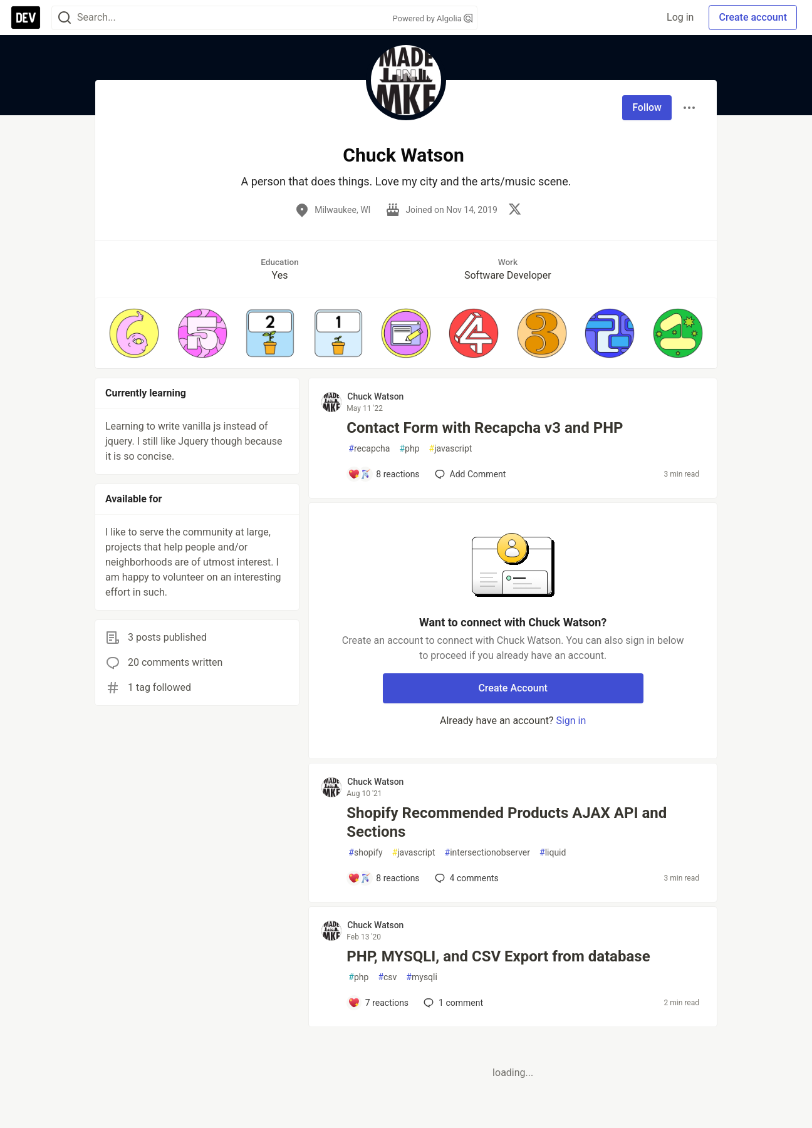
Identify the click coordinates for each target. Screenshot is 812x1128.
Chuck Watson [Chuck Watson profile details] (375, 396)
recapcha (369, 448)
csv (387, 977)
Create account (753, 17)
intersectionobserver (487, 852)
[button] (134, 333)
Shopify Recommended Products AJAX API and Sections (506, 822)
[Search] (64, 17)
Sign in (571, 721)
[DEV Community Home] (25, 17)
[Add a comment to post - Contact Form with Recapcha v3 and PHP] (383, 474)
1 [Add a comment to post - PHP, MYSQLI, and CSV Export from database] (452, 1002)
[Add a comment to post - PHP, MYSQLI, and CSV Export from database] (378, 1002)
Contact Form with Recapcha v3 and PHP (484, 428)
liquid (552, 852)
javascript (450, 448)
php (409, 448)
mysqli (421, 977)
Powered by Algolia (432, 18)
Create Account (513, 688)
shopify (365, 852)
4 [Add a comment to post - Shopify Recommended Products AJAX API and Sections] (465, 878)
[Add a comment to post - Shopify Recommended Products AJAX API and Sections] (383, 878)
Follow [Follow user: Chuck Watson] (647, 107)
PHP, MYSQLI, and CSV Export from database (498, 956)
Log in (680, 17)
